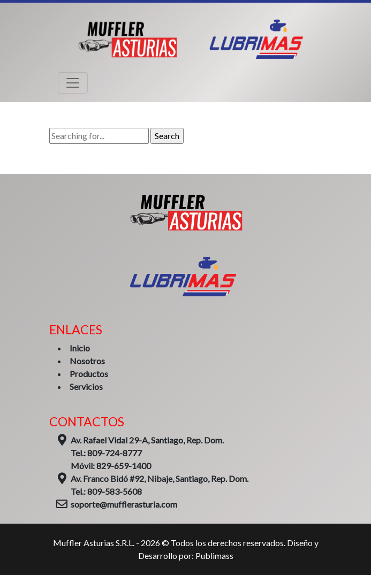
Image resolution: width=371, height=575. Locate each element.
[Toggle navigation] (73, 83)
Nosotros (87, 361)
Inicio (80, 348)
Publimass (214, 555)
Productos (89, 374)
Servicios (86, 386)
